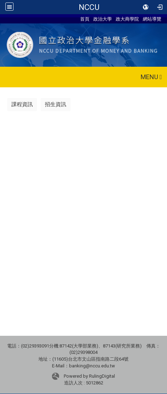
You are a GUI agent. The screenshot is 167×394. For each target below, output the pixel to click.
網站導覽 (152, 19)
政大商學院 (127, 19)
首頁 (84, 19)
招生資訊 (55, 104)
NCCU (89, 7)
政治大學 (102, 19)
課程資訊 (22, 104)
